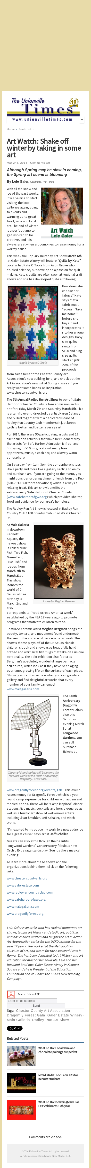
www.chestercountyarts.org (27, 878)
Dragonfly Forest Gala (26, 1015)
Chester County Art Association (43, 1011)
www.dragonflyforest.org (25, 913)
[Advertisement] (45, 45)
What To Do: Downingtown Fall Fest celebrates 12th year (58, 1104)
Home (11, 129)
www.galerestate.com (23, 885)
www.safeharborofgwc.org (27, 497)
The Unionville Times (36, 1151)
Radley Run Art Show (50, 1020)
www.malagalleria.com (23, 689)
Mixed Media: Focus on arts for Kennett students (58, 1077)
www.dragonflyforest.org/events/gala (35, 790)
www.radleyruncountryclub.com (30, 892)
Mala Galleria (18, 1020)
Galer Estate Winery (64, 1015)
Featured (25, 129)
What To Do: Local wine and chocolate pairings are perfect (57, 1050)
